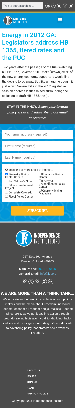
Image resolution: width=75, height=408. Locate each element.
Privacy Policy (37, 393)
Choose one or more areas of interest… (29, 169)
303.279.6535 (47, 268)
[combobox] (22, 5)
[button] (60, 19)
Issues (31, 376)
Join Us (32, 382)
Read (30, 387)
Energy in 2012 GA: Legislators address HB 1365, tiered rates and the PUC (35, 46)
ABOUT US (33, 370)
